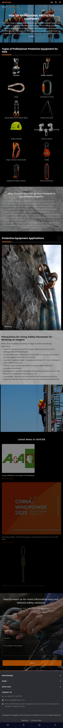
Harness (16, 75)
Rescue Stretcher (46, 182)
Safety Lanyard (46, 75)
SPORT (4, 681)
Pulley (47, 161)
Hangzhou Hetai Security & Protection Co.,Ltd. (29, 715)
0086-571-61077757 (15, 696)
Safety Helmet (16, 140)
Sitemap (25, 720)
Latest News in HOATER (31, 441)
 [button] (59, 238)
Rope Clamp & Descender (16, 161)
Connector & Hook (47, 98)
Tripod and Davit (46, 119)
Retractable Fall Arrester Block (16, 119)
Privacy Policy (36, 720)
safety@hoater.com (17, 700)
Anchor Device (46, 140)
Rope (16, 98)
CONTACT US (7, 692)
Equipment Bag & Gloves (16, 182)
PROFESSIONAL (13, 7)
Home (4, 7)
